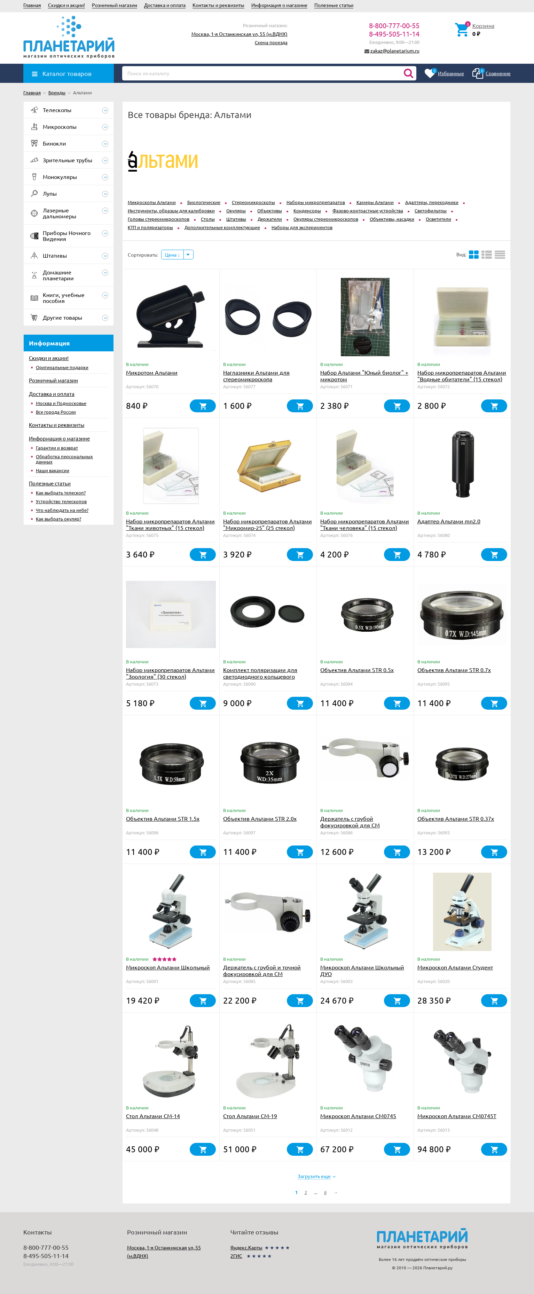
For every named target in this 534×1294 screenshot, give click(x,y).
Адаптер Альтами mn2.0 (448, 520)
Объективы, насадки (392, 219)
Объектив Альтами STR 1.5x (162, 818)
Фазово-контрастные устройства (367, 210)
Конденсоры (307, 210)
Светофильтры (431, 210)
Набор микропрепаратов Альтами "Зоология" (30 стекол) (170, 673)
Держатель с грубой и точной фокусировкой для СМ (262, 970)
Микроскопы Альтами (152, 202)
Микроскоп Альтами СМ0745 (358, 1115)
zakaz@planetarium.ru (394, 50)
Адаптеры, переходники (431, 202)
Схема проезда (271, 42)
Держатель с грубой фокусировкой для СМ (350, 821)
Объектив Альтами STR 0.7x (454, 669)
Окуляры (236, 210)
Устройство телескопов (61, 501)
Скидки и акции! (66, 5)
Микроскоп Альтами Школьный (168, 967)
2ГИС (236, 1256)
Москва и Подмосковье (61, 403)
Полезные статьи (333, 5)
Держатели (270, 219)
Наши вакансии (52, 470)
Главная (32, 5)
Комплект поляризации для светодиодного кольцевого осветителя (260, 676)
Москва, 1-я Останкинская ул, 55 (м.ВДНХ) (239, 34)
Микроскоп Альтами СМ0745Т (456, 1115)
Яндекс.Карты (246, 1247)
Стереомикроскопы (253, 202)
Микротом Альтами (152, 372)
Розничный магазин (114, 5)
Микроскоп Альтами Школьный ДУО (362, 970)
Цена (172, 254)
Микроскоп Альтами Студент (455, 967)
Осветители (438, 219)
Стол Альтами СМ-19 (250, 1115)
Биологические (203, 202)
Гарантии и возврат (57, 448)
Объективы (269, 210)
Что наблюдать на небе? (62, 510)
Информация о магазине (279, 5)
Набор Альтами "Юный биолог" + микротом (364, 375)
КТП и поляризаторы (150, 227)
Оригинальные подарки (62, 367)
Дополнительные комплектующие (222, 227)
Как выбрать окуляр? (58, 519)
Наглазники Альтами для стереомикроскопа (256, 375)
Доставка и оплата (165, 5)
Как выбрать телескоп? (61, 493)
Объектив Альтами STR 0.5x (357, 669)
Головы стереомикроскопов (158, 219)
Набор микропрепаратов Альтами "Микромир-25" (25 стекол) (267, 524)
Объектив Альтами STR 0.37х (455, 818)
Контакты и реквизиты (218, 5)
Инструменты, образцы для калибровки (171, 210)
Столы (208, 219)
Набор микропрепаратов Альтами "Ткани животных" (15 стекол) (170, 524)
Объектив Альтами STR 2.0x (260, 818)
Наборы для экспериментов (302, 227)
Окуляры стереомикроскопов (325, 219)
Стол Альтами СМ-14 (153, 1115)
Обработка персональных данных (64, 459)
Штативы (236, 219)
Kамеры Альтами (375, 202)
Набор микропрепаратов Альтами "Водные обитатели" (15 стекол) (461, 375)
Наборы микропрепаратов (315, 202)
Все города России (56, 412)
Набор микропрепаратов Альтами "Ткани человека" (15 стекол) (364, 524)
